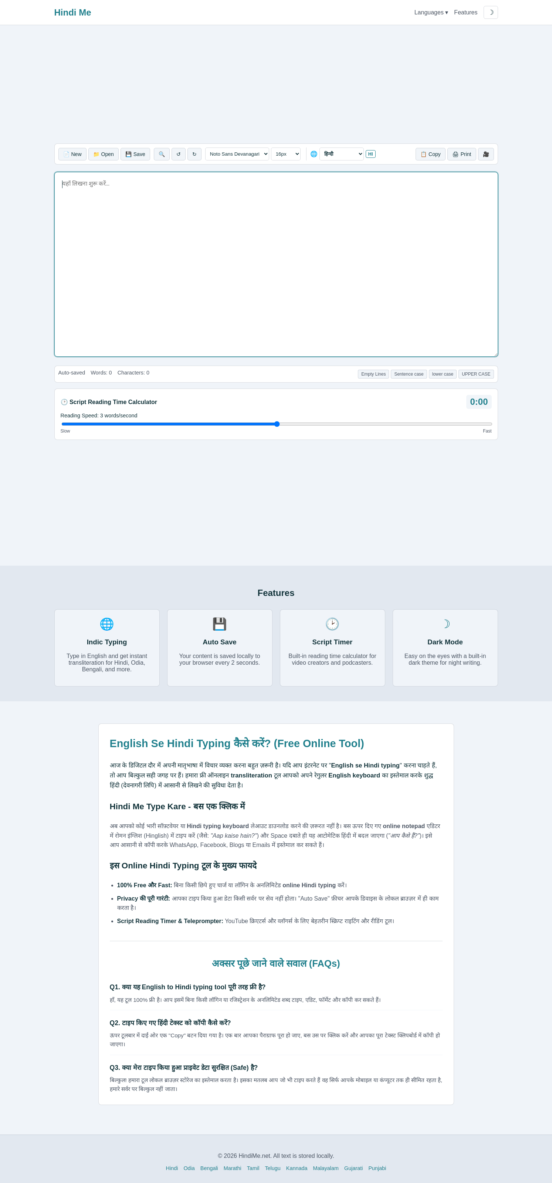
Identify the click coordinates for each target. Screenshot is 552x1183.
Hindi (172, 1168)
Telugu (272, 1168)
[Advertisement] (276, 84)
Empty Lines (373, 374)
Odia (188, 1168)
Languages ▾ (431, 12)
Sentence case (408, 374)
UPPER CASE (476, 374)
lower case (442, 374)
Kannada (297, 1168)
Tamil (253, 1168)
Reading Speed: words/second (99, 415)
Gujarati (353, 1168)
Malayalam (326, 1168)
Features (465, 12)
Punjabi (377, 1168)
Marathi (232, 1168)
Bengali (209, 1168)
